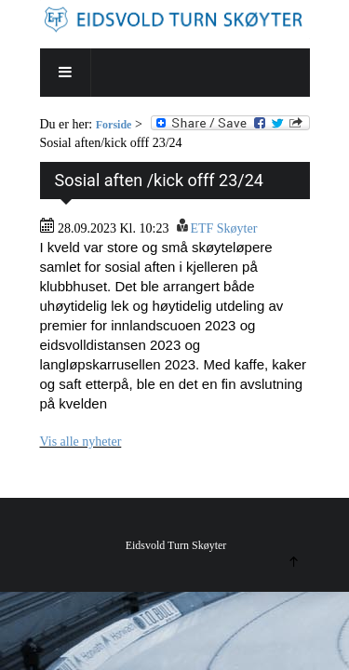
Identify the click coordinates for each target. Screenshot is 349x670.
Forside (114, 124)
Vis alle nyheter (81, 442)
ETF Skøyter (223, 228)
